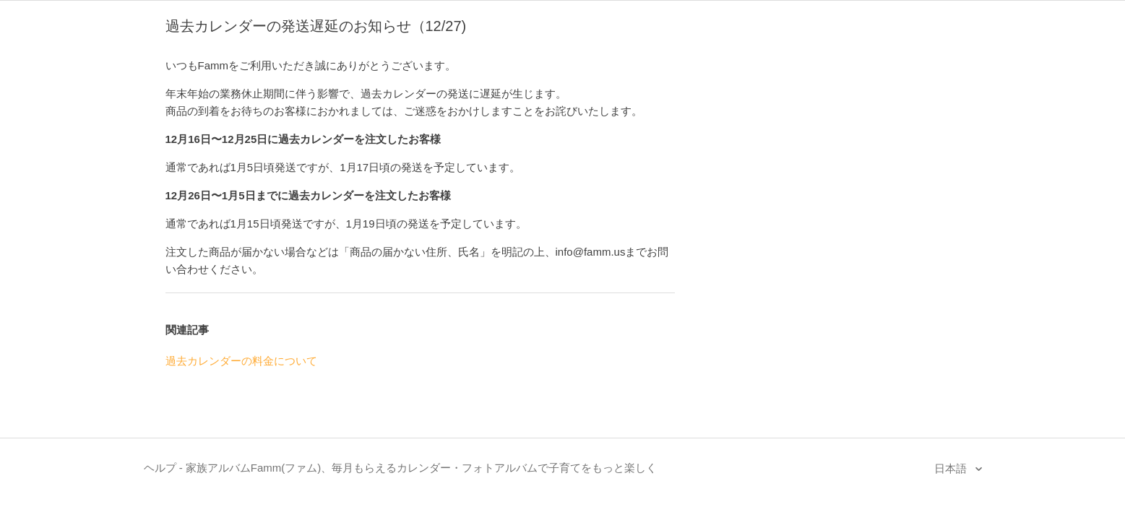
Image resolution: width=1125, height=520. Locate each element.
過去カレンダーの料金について (241, 361)
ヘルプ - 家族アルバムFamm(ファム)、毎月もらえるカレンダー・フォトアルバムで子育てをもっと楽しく (401, 468)
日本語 (952, 468)
